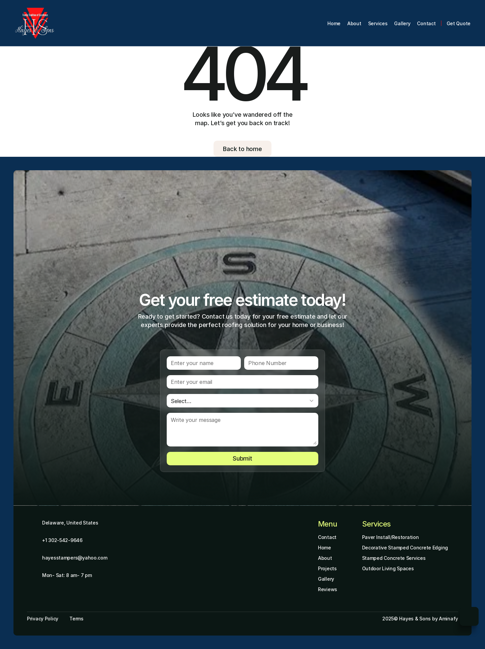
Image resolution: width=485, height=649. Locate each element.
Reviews (327, 589)
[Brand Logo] (35, 23)
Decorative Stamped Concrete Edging (405, 547)
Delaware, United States (70, 523)
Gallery (326, 579)
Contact (327, 537)
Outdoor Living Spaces (388, 568)
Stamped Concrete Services (394, 558)
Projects (327, 568)
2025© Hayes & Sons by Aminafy (420, 618)
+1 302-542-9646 (62, 540)
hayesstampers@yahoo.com (74, 558)
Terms (76, 618)
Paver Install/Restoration (390, 537)
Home (324, 547)
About (325, 558)
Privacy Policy (42, 618)
